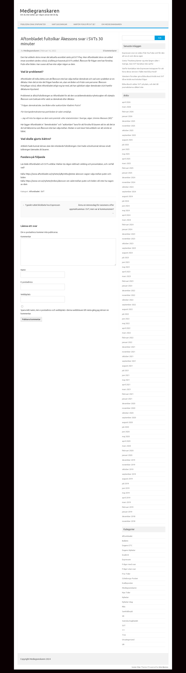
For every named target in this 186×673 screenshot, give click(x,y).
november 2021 (128, 352)
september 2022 (129, 305)
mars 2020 (126, 446)
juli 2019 (125, 483)
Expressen (126, 559)
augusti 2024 (127, 196)
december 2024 (128, 177)
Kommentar (26, 236)
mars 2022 (126, 333)
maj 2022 (126, 323)
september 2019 (129, 474)
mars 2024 (126, 220)
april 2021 (126, 385)
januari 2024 (127, 229)
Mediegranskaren (39, 10)
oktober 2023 (127, 243)
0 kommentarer (110, 51)
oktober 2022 (127, 300)
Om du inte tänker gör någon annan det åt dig (39, 15)
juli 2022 (125, 314)
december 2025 (128, 121)
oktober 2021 (127, 356)
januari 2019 (127, 512)
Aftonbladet (34, 191)
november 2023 (128, 239)
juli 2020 (125, 427)
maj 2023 (126, 267)
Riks (123, 607)
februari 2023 (127, 281)
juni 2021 (125, 375)
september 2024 (129, 192)
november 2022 (128, 295)
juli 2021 (125, 370)
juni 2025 (125, 149)
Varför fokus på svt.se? (84, 24)
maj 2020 (126, 436)
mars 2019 (126, 502)
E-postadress (27, 282)
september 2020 (129, 418)
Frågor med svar (129, 564)
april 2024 (126, 215)
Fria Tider (126, 574)
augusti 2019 (127, 479)
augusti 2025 (127, 140)
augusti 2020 (127, 422)
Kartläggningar (59, 24)
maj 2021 (126, 380)
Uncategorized (128, 640)
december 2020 (128, 403)
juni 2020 (125, 432)
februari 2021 (127, 394)
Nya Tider (126, 592)
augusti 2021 (127, 366)
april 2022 (126, 328)
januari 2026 (127, 116)
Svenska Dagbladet (130, 621)
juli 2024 (125, 201)
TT (123, 630)
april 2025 (126, 159)
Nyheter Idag (127, 602)
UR (123, 644)
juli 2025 (125, 145)
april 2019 (126, 498)
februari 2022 (127, 338)
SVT (42, 191)
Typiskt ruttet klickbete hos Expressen (41, 205)
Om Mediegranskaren (111, 24)
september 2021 (129, 361)
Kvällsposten (127, 583)
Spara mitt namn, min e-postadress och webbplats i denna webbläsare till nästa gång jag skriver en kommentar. (65, 312)
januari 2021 (127, 399)
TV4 (124, 635)
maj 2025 (126, 154)
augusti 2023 (127, 253)
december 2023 (128, 234)
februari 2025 (127, 168)
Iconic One (136, 667)
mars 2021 (126, 389)
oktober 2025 (127, 130)
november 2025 (128, 126)
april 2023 (126, 272)
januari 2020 (127, 455)
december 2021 (128, 347)
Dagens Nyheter (128, 550)
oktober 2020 (127, 413)
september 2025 (129, 135)
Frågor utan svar (129, 569)
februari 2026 (127, 112)
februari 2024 (127, 225)
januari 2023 (127, 286)
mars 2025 (126, 163)
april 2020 (126, 441)
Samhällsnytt (127, 611)
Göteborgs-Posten (130, 578)
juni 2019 (125, 488)
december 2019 (128, 460)
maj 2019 (126, 493)
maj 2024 (126, 210)
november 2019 (128, 465)
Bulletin (125, 541)
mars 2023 (126, 276)
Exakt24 (125, 555)
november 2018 (128, 521)
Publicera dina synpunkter (33, 24)
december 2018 (128, 516)
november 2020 (128, 408)
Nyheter (125, 597)
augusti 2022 (127, 309)
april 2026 (126, 102)
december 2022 (128, 290)
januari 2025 (127, 173)
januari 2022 (127, 342)
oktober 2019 (127, 469)
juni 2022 (125, 319)
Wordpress (163, 667)
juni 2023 (125, 262)
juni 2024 (125, 206)
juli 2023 (125, 257)
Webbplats (26, 294)
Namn (23, 270)
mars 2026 (126, 107)
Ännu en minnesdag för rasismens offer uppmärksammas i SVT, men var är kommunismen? (91, 209)
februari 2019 (127, 507)
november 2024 (128, 182)
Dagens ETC (127, 545)
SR (123, 616)
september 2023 (129, 248)
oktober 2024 (127, 187)
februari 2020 (127, 450)
